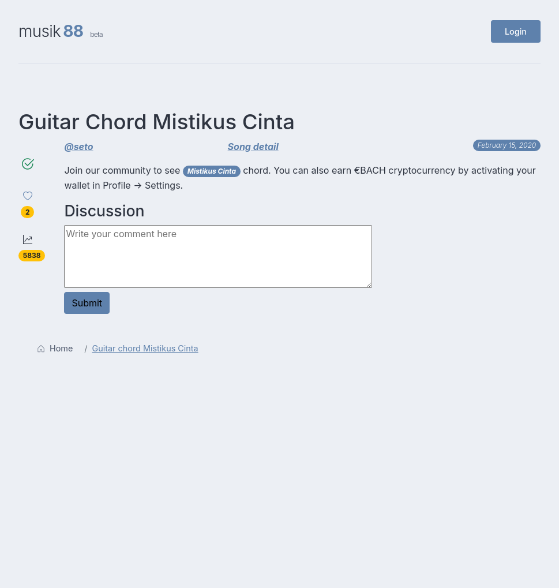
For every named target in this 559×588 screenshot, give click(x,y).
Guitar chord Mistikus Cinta (145, 348)
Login (516, 31)
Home (55, 348)
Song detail (253, 146)
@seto (78, 146)
